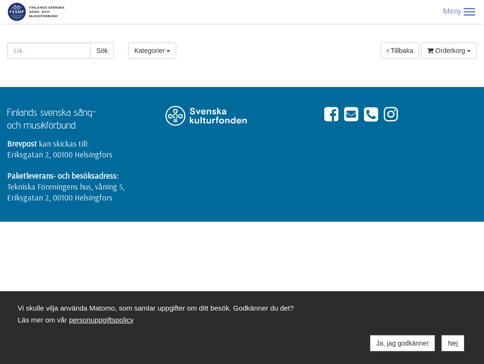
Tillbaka (400, 50)
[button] (469, 11)
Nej (453, 343)
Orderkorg (449, 50)
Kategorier (152, 50)
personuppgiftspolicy (101, 320)
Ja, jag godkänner (402, 343)
